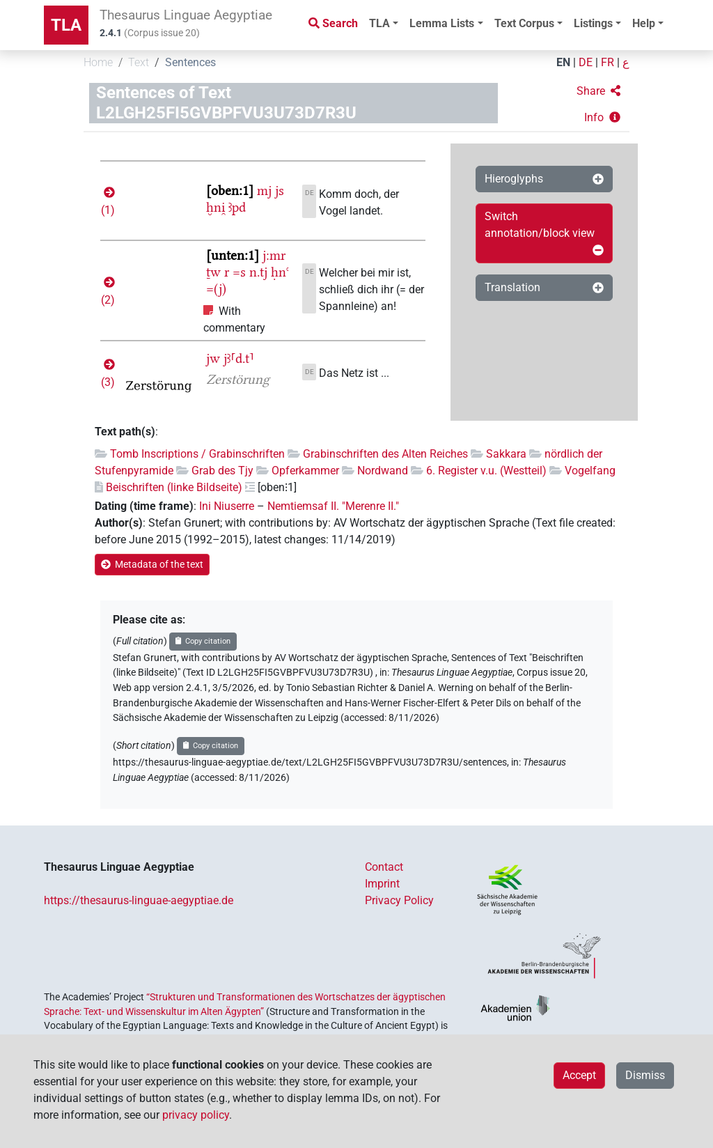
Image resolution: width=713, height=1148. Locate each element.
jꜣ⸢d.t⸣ (239, 358)
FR (607, 62)
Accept (579, 1075)
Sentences (190, 62)
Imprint (382, 883)
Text (138, 62)
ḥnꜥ (280, 272)
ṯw (213, 272)
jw (213, 358)
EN (563, 62)
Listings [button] (593, 23)
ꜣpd (237, 207)
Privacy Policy (399, 900)
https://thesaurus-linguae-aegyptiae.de (138, 900)
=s (239, 272)
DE (586, 62)
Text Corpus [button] (524, 23)
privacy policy (195, 1115)
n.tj (258, 272)
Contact (384, 867)
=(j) (216, 289)
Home (98, 62)
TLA (66, 25)
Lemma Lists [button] (441, 23)
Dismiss (645, 1075)
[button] (598, 91)
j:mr (274, 255)
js (279, 191)
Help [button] (643, 23)
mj (264, 191)
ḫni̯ (215, 207)
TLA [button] (379, 23)
